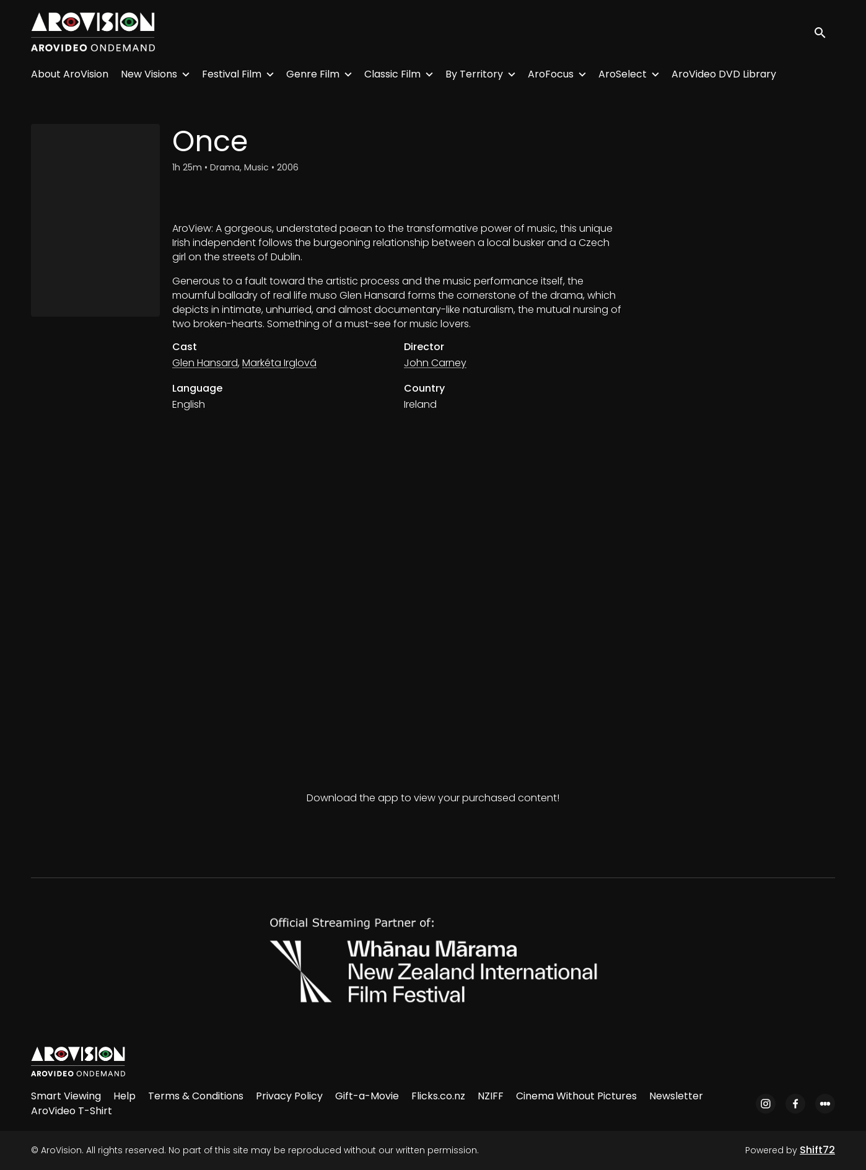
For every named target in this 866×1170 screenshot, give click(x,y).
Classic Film (392, 74)
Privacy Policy (289, 1096)
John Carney (435, 363)
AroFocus (551, 74)
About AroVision (69, 74)
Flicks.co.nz (438, 1096)
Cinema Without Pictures (576, 1096)
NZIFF (491, 1096)
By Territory (474, 74)
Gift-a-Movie (367, 1096)
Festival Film (231, 74)
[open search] (824, 32)
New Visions (149, 74)
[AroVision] (78, 1061)
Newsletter (676, 1096)
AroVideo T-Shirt (71, 1111)
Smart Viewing (66, 1096)
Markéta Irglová (279, 363)
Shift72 (817, 1150)
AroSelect (622, 74)
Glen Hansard (205, 363)
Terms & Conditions (195, 1096)
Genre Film (312, 74)
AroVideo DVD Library (723, 74)
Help (124, 1096)
